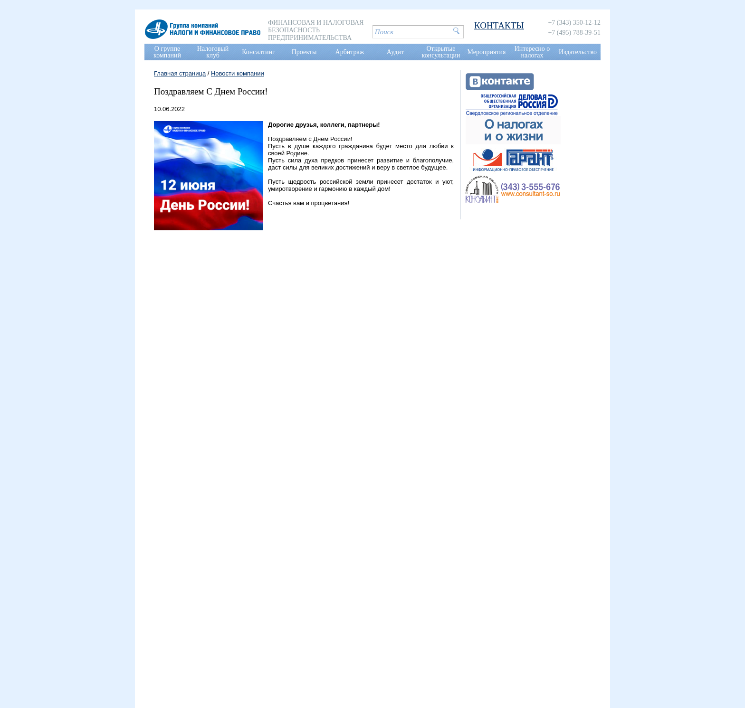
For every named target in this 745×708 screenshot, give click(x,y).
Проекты (304, 52)
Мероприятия (487, 52)
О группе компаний (167, 52)
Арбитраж (349, 52)
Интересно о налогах (532, 52)
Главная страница (180, 73)
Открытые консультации (441, 52)
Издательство (578, 52)
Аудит (395, 52)
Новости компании (237, 73)
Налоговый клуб (213, 52)
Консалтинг (258, 52)
